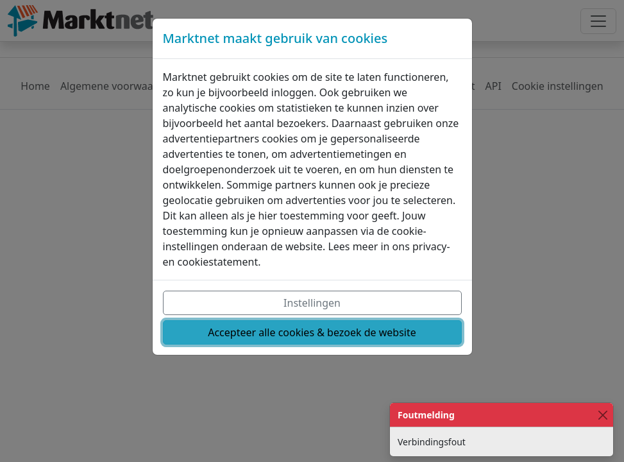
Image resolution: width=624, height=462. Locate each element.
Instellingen (312, 303)
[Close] (602, 415)
